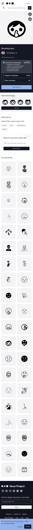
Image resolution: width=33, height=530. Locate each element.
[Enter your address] (16, 501)
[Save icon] (30, 14)
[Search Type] (4, 8)
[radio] (16, 66)
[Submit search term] (29, 8)
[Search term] (17, 8)
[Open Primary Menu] (3, 3)
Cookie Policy (19, 521)
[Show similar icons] (30, 19)
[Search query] (16, 143)
